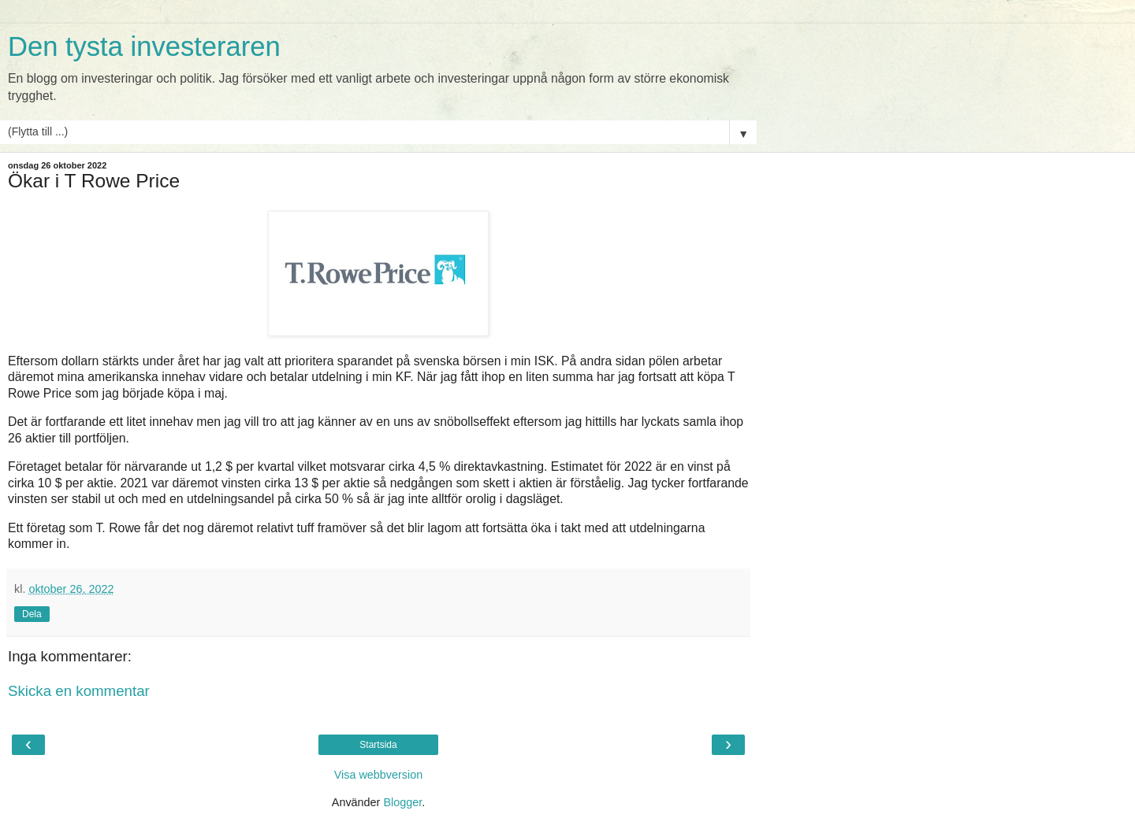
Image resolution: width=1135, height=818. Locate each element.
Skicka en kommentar (79, 691)
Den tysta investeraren (144, 46)
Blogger (402, 802)
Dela (32, 614)
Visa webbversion (378, 774)
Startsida (377, 744)
